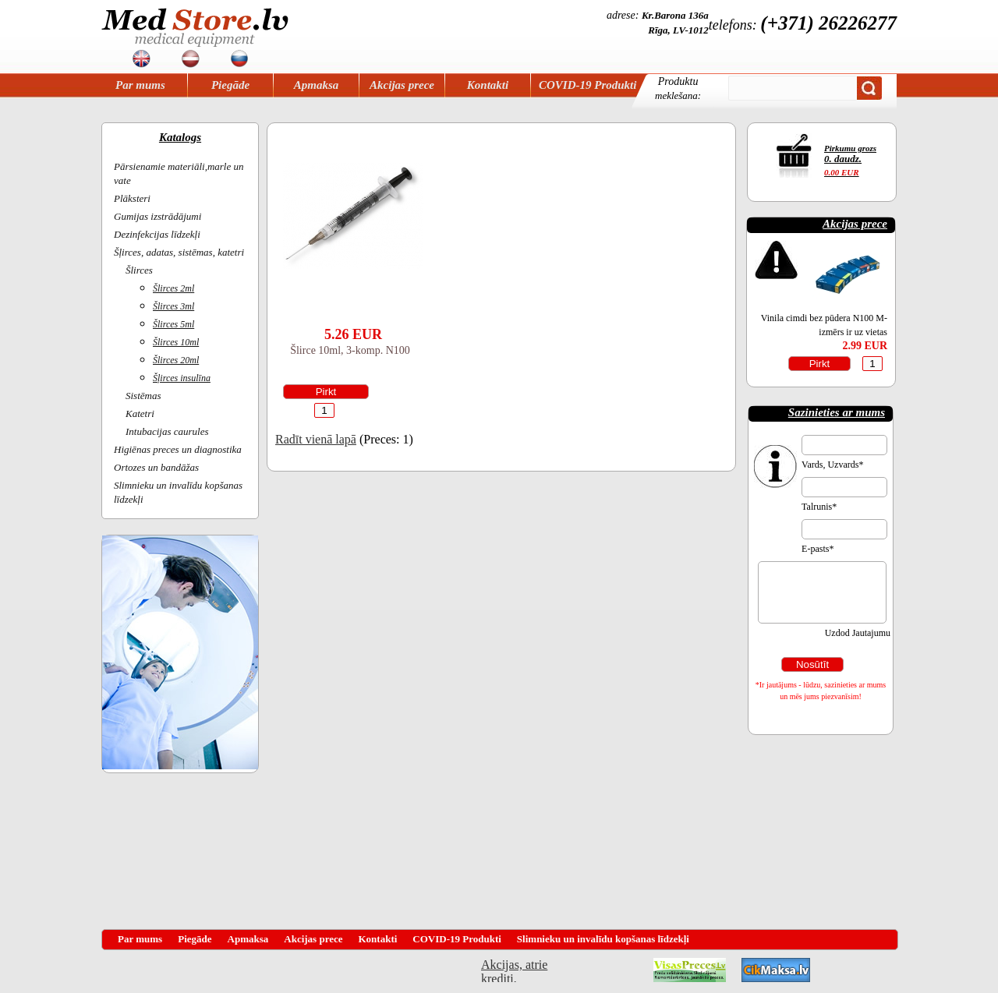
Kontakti (487, 85)
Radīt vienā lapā (315, 439)
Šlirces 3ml (173, 306)
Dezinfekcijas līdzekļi (157, 234)
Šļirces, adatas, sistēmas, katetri (179, 252)
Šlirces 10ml (176, 342)
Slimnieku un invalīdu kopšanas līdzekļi (603, 939)
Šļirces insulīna (182, 378)
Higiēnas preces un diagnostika (178, 449)
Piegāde (230, 85)
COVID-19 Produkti (587, 85)
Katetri (140, 413)
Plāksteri (132, 198)
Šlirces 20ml (176, 360)
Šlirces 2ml (173, 288)
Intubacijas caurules (167, 431)
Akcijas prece (402, 85)
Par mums (140, 85)
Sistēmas (143, 395)
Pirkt (326, 392)
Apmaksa (316, 85)
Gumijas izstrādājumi (157, 216)
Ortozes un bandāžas (156, 467)
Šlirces (139, 270)
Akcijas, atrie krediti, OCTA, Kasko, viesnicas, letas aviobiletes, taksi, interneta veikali (514, 970)
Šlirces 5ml (173, 324)
